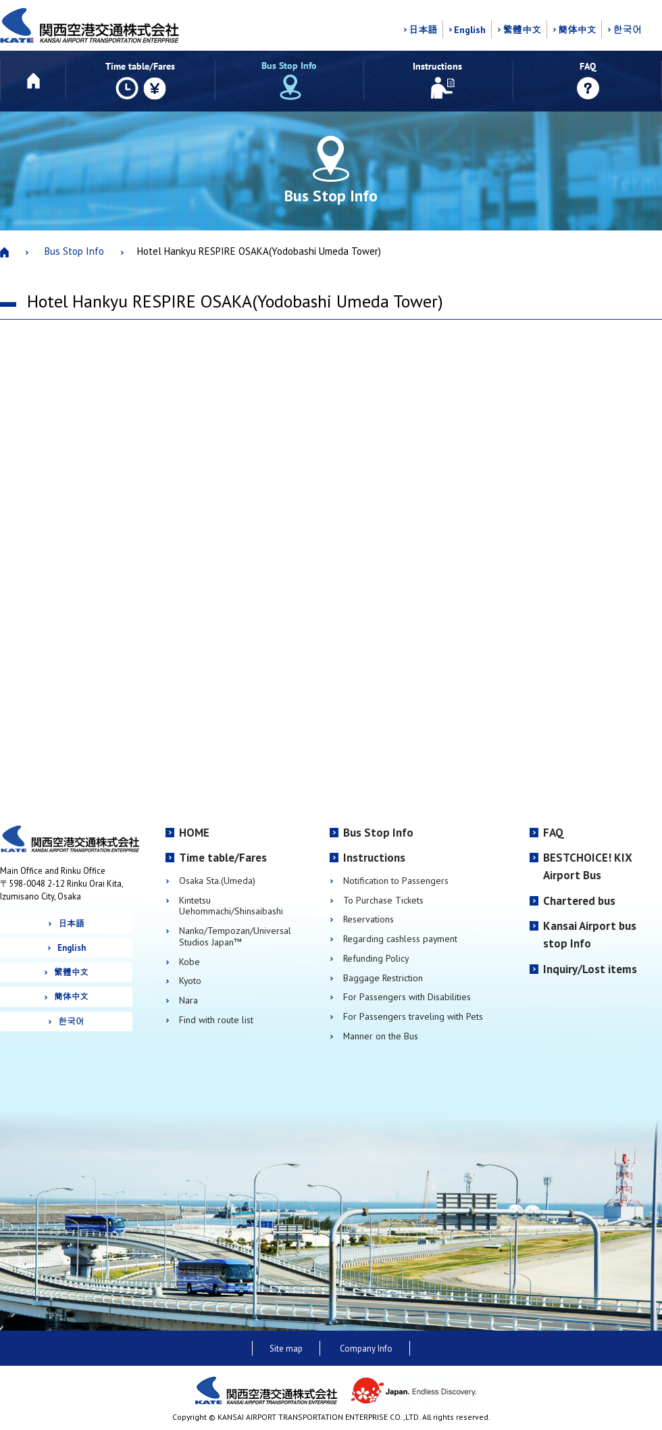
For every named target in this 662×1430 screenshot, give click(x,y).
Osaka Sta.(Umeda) (217, 881)
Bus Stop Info (74, 251)
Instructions (374, 857)
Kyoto (190, 981)
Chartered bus (579, 900)
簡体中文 (577, 30)
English (470, 30)
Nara (188, 1000)
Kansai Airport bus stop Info (589, 934)
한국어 (627, 30)
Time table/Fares (223, 857)
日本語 (423, 30)
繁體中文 (522, 30)
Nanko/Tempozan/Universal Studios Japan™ (235, 936)
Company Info (366, 1348)
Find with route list (216, 1020)
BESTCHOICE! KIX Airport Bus (587, 866)
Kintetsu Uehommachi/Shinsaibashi (231, 906)
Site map (286, 1348)
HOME (194, 832)
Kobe (189, 962)
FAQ (553, 832)
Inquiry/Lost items (590, 969)
